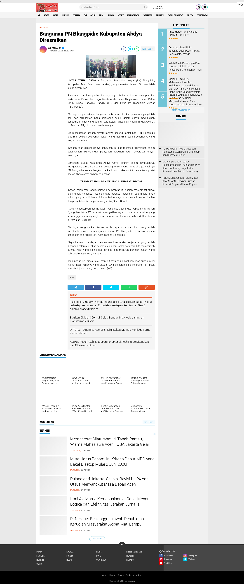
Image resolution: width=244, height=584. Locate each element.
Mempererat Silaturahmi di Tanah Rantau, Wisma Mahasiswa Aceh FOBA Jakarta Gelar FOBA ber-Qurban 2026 (109, 444)
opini (93, 15)
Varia (104, 575)
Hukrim (112, 575)
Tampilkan (148, 422)
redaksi (130, 560)
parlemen (147, 15)
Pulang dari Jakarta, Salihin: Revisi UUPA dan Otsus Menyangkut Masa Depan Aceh (109, 482)
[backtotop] (122, 545)
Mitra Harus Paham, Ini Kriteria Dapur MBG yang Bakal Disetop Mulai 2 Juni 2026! (112, 462)
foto (98, 556)
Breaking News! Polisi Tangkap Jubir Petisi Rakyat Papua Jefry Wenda (184, 51)
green (190, 15)
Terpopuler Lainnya (181, 110)
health (130, 556)
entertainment (175, 15)
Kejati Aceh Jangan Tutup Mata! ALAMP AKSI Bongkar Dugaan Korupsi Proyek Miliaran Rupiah (180, 181)
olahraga (101, 560)
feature (40, 556)
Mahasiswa (133, 15)
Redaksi (130, 575)
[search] (113, 7)
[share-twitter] (130, 48)
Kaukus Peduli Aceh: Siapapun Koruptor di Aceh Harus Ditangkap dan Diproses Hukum (181, 152)
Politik (121, 575)
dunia (111, 15)
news (46, 15)
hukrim (65, 15)
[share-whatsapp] (136, 48)
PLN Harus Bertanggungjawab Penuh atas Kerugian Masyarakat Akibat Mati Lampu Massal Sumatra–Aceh (107, 524)
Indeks (139, 575)
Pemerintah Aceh (205, 15)
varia (55, 15)
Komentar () (147, 49)
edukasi (160, 15)
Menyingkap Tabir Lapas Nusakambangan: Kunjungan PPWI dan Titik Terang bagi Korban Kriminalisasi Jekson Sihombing (181, 166)
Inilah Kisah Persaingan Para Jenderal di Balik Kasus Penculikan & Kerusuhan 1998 (185, 66)
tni (85, 15)
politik (76, 15)
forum (69, 556)
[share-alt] (76, 287)
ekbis (102, 15)
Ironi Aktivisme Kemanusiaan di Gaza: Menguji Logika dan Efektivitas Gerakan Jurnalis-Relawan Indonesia (110, 504)
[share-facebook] (123, 48)
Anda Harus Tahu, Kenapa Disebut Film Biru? (183, 33)
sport (120, 15)
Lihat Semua (97, 539)
